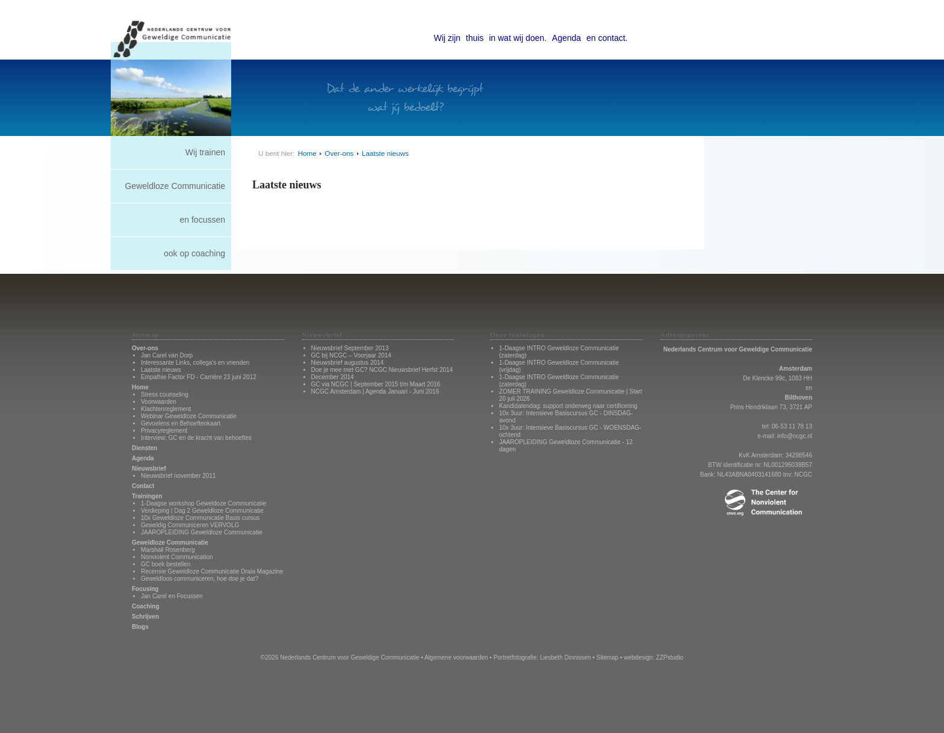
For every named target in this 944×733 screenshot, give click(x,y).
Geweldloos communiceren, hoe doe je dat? (199, 578)
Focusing (145, 589)
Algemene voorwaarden (456, 657)
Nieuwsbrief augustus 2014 (347, 362)
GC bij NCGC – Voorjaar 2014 (351, 355)
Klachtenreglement (166, 409)
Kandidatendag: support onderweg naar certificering (568, 406)
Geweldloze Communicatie (175, 186)
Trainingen (147, 496)
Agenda (566, 38)
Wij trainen (205, 152)
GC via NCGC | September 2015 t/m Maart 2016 (376, 384)
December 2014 (332, 377)
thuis (475, 38)
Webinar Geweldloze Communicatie (189, 416)
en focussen (203, 219)
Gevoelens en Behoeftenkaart (180, 423)
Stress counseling (164, 394)
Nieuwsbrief (149, 468)
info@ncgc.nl (794, 436)
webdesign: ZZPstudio (653, 657)
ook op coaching (194, 253)
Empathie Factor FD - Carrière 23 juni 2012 (198, 377)
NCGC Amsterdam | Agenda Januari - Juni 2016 (375, 391)
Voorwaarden (158, 401)
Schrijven (145, 616)
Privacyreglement (164, 430)
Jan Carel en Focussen (172, 596)
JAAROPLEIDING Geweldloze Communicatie (201, 532)
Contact (143, 486)
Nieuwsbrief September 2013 (350, 348)
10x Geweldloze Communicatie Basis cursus (200, 518)
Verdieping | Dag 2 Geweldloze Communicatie (202, 510)
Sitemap (607, 657)
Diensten (144, 448)
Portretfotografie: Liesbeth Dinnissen (542, 657)
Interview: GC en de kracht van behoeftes (196, 438)
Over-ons (338, 153)
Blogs (140, 626)
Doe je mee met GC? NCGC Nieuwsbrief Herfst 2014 (382, 369)
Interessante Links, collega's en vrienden (195, 362)
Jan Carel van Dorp (167, 355)
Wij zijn (447, 38)
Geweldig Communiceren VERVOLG (190, 525)
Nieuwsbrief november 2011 (178, 475)
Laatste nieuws (385, 153)
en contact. (607, 38)
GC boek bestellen (165, 564)
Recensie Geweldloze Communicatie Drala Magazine (212, 571)
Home (307, 153)
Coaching (146, 606)
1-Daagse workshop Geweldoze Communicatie (203, 503)
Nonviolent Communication (177, 557)
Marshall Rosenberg (168, 549)
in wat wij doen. (518, 38)
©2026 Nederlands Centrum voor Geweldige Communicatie (340, 657)
